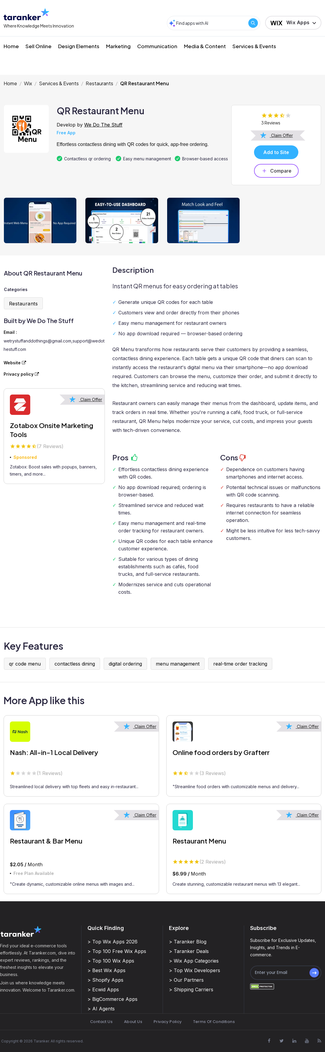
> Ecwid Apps (103, 989)
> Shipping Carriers (191, 989)
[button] (293, 23)
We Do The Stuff (103, 125)
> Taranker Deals (189, 951)
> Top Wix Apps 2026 (112, 942)
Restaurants (99, 83)
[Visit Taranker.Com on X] (281, 1040)
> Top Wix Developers (194, 970)
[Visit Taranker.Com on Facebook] (268, 1040)
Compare (276, 171)
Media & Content (205, 46)
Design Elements (78, 46)
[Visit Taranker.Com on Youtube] (306, 1040)
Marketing (118, 46)
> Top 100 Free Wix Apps (116, 951)
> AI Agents (101, 1009)
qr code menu (25, 664)
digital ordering (125, 664)
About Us (133, 1021)
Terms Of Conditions (214, 1021)
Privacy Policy (168, 1021)
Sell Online (38, 46)
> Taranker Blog (187, 942)
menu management (177, 664)
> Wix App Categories (194, 961)
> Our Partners (186, 980)
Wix (28, 83)
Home (11, 46)
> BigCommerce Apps (112, 999)
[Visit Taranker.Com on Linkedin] (294, 1040)
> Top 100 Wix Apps (110, 961)
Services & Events (254, 46)
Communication (157, 46)
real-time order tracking (240, 664)
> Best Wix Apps (106, 970)
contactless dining (75, 664)
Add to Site (276, 152)
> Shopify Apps (105, 980)
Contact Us (101, 1021)
